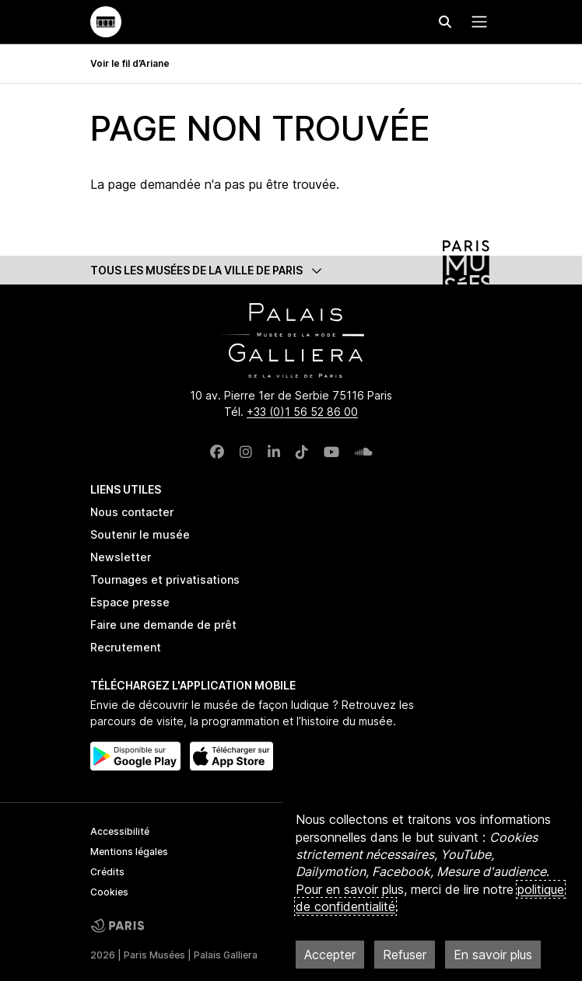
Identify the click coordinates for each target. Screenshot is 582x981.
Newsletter (120, 557)
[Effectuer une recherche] (445, 21)
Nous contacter (132, 511)
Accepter (330, 954)
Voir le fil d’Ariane (130, 63)
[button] (291, 270)
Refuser (404, 954)
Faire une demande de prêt (163, 624)
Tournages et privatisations (165, 579)
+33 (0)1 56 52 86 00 (302, 411)
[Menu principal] (476, 21)
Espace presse (130, 602)
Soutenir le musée (140, 534)
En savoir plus (493, 954)
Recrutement (125, 647)
